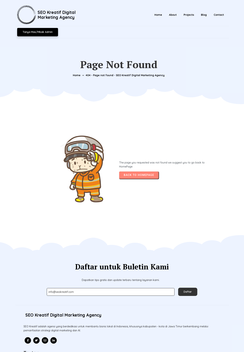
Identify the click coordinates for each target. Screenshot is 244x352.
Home (75, 66)
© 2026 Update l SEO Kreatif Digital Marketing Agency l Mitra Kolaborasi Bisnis (122, 340)
